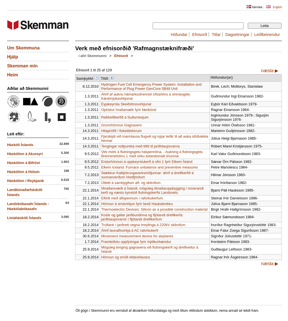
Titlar (216, 34)
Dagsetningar (237, 34)
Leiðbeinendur (267, 34)
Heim (12, 74)
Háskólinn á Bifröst (23, 163)
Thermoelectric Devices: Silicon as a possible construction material (154, 209)
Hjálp (12, 56)
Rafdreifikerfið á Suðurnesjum (125, 117)
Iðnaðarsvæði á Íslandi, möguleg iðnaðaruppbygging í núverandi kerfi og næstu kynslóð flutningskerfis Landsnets (152, 190)
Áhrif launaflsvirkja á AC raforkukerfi (129, 230)
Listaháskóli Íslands (24, 218)
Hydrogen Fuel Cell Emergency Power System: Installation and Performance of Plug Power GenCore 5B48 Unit (151, 86)
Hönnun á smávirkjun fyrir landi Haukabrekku (137, 204)
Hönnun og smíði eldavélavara (125, 257)
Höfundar (179, 34)
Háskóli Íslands (20, 145)
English (277, 7)
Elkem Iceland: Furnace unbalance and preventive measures (149, 167)
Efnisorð (199, 34)
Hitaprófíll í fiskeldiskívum (121, 131)
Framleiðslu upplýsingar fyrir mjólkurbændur (136, 242)
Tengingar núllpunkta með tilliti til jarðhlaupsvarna (140, 146)
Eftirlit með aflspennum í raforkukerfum (132, 198)
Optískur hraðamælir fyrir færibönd (128, 110)
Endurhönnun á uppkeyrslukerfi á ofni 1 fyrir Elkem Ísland (146, 162)
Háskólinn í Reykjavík (25, 181)
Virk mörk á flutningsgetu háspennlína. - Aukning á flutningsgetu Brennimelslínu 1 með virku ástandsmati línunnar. (152, 154)
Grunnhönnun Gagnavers (121, 125)
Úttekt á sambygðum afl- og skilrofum (131, 183)
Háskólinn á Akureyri (25, 154)
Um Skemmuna (23, 47)
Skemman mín (22, 65)
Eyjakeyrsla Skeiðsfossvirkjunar (126, 104)
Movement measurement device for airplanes (137, 236)
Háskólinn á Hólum (23, 172)
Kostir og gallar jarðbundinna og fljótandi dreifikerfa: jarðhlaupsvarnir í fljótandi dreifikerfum (142, 217)
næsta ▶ (269, 70)
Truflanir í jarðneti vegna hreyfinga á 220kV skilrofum (143, 225)
